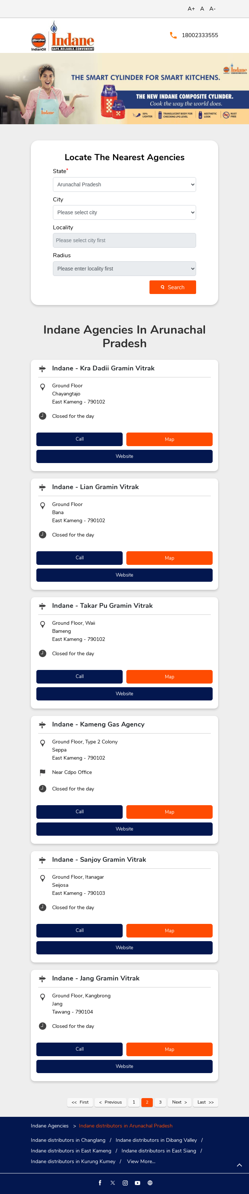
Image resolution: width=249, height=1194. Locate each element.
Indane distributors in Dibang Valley (156, 1140)
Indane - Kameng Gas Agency (98, 724)
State (60, 171)
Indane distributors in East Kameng (71, 1151)
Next (176, 1102)
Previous (113, 1102)
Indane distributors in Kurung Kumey (73, 1162)
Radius (62, 255)
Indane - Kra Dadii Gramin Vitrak (103, 368)
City (58, 199)
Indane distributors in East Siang (159, 1151)
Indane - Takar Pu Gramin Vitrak (102, 605)
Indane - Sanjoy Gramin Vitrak (99, 859)
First (84, 1102)
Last (202, 1102)
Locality (63, 227)
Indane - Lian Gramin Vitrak (95, 487)
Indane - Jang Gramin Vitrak (96, 978)
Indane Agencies (50, 1125)
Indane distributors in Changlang (68, 1140)
